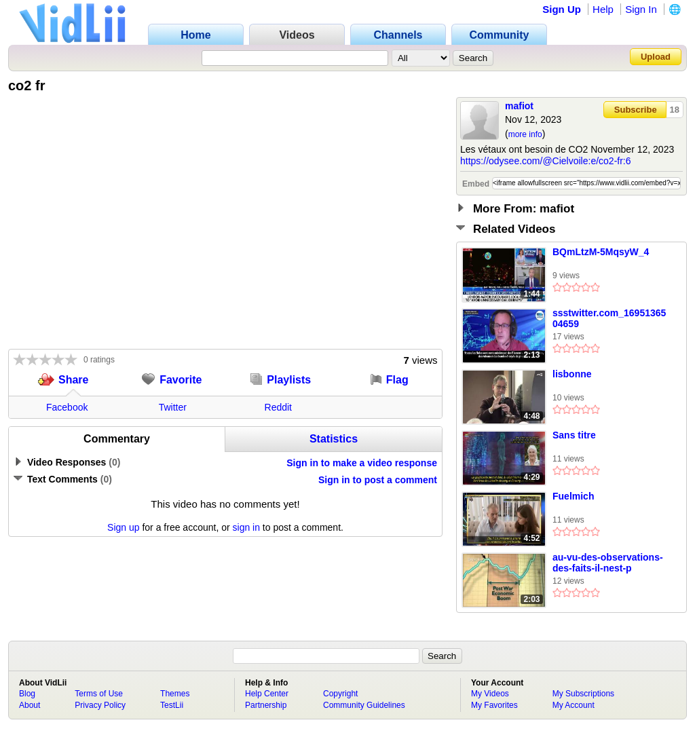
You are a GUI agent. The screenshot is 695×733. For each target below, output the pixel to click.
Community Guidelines (364, 705)
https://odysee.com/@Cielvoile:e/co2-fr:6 (545, 160)
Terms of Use (99, 693)
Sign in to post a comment (377, 479)
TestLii (171, 705)
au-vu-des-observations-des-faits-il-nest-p (607, 563)
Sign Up (561, 9)
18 (674, 110)
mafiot (519, 105)
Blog (27, 693)
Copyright (340, 693)
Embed (475, 184)
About (29, 705)
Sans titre (574, 435)
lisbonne (572, 374)
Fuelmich (573, 496)
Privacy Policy (100, 705)
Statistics (333, 439)
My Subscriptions (583, 693)
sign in (246, 527)
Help (603, 9)
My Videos (490, 693)
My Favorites (494, 705)
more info (525, 134)
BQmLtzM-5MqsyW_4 (600, 251)
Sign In (641, 9)
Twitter (173, 407)
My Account (573, 705)
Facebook (67, 407)
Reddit (278, 407)
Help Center (266, 693)
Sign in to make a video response (361, 462)
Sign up (123, 527)
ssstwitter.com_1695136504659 (609, 318)
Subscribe (635, 110)
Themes (174, 693)
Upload (656, 57)
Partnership (265, 705)
